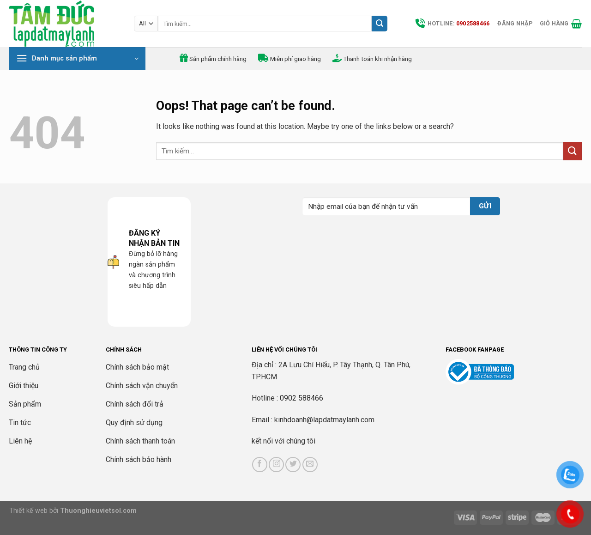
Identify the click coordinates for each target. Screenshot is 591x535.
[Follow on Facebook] (259, 464)
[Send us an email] (310, 464)
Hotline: (452, 23)
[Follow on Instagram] (276, 464)
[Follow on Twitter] (293, 464)
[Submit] (379, 23)
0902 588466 (301, 398)
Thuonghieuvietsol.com (98, 511)
